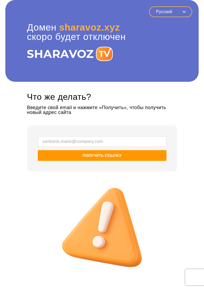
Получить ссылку (102, 155)
